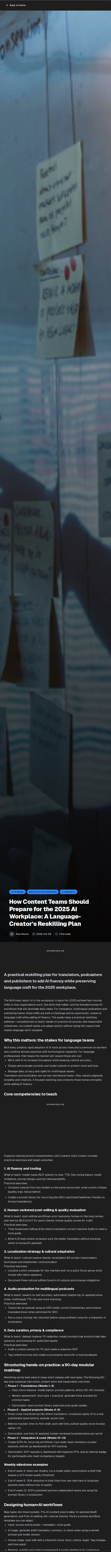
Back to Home (16, 5)
